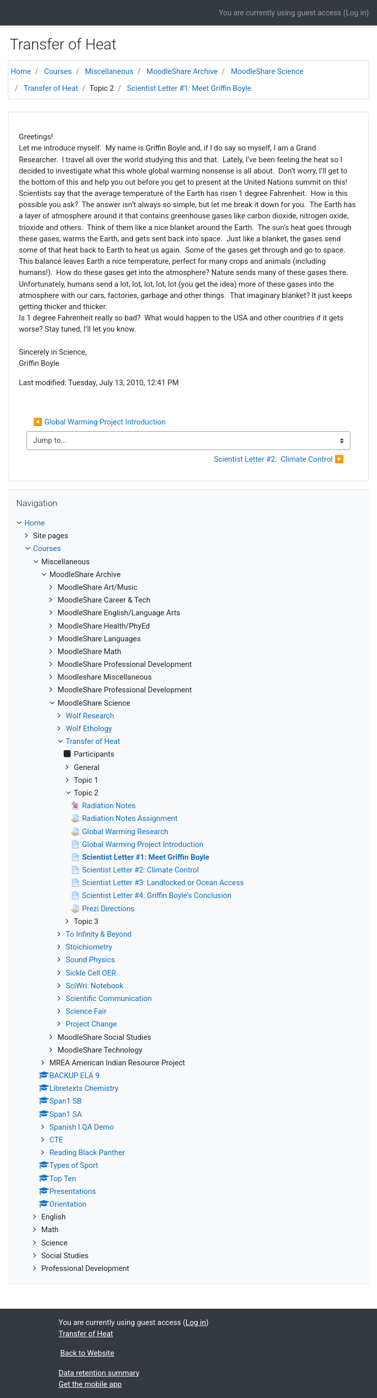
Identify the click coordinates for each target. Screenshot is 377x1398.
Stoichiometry (89, 947)
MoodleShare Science (267, 71)
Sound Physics (90, 959)
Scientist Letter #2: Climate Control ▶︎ (279, 459)
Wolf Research (90, 715)
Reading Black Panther (87, 1152)
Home (21, 71)
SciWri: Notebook (94, 985)
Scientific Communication (109, 998)
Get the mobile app (90, 1384)
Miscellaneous (109, 71)
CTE (56, 1139)
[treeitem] (188, 523)
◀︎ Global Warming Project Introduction (99, 422)
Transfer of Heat (51, 88)
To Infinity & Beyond (98, 934)
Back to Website (87, 1353)
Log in (356, 12)
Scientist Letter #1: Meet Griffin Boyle (189, 88)
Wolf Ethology (89, 728)
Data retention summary (99, 1373)
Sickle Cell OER (91, 973)
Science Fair (86, 1011)
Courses (58, 71)
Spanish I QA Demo (81, 1127)
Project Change (91, 1024)
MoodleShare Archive (182, 71)
